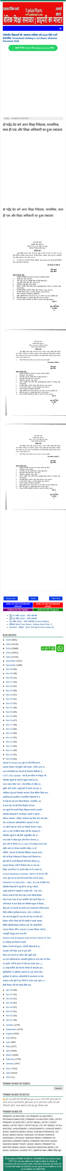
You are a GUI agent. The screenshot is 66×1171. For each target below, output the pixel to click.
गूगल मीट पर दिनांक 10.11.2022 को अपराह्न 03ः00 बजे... (25, 844)
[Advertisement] (31, 84)
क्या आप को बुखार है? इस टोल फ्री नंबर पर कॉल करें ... (23, 916)
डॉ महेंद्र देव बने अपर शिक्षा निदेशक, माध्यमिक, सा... (22, 801)
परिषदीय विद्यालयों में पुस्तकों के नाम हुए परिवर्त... (21, 886)
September (11, 1029)
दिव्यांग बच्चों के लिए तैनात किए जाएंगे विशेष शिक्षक (22, 895)
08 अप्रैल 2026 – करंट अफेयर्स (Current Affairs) (29, 621)
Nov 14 (9, 737)
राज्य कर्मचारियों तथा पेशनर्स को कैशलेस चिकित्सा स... (23, 771)
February (10, 1059)
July (8, 1038)
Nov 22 (9, 703)
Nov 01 (9, 1020)
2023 (8, 652)
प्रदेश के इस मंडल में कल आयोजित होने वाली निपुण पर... (24, 899)
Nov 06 (9, 998)
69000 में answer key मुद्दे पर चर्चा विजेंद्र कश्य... (22, 763)
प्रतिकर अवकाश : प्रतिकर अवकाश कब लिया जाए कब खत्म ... (26, 818)
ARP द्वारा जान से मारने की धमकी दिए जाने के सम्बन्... (24, 878)
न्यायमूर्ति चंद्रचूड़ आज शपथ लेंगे (14, 933)
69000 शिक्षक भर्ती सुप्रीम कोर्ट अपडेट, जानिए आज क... (24, 767)
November (11, 665)
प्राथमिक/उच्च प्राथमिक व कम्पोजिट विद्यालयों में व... (22, 797)
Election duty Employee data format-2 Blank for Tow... (27, 938)
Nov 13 (9, 741)
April (8, 1051)
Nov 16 (9, 729)
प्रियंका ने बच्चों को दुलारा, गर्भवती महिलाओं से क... (22, 946)
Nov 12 (9, 746)
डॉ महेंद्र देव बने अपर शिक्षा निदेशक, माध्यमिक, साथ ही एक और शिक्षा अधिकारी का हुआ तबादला (32, 127)
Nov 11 (9, 750)
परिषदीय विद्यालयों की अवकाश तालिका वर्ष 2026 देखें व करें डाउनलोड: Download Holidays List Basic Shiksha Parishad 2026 (30, 38)
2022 (8, 657)
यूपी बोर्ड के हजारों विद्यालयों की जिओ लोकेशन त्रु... (22, 861)
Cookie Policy (40, 1169)
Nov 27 (9, 682)
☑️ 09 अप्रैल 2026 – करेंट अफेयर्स (23, 618)
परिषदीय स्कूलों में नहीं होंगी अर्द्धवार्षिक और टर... (21, 835)
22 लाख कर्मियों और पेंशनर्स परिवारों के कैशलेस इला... (23, 968)
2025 (8, 644)
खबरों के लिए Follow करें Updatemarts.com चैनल (34, 48)
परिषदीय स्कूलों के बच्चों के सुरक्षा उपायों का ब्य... (21, 780)
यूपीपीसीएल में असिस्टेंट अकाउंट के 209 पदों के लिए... (23, 972)
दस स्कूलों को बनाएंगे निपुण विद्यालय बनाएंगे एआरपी (22, 810)
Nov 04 (9, 1007)
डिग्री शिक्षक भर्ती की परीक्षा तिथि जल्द (17, 985)
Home (33, 598)
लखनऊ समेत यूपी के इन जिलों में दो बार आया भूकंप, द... (24, 980)
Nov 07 (9, 994)
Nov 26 (9, 686)
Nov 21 (9, 707)
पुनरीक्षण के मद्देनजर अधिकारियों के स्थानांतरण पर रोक (23, 976)
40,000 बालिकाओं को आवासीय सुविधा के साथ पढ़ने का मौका (26, 959)
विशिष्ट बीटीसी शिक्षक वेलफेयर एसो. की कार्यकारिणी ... (23, 925)
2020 (8, 1073)
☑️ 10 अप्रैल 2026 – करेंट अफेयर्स (23, 615)
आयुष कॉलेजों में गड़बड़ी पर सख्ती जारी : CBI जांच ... (23, 891)
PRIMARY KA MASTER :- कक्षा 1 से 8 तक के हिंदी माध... (27, 882)
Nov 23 (9, 699)
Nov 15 (9, 733)
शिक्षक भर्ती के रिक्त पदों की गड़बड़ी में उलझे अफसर (22, 921)
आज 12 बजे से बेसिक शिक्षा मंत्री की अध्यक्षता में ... (22, 831)
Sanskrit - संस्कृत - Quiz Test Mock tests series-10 (31, 627)
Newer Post (10, 598)
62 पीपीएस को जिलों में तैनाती (14, 942)
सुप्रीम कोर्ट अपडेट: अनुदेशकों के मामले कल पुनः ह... (23, 788)
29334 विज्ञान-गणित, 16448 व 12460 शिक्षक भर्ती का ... (25, 929)
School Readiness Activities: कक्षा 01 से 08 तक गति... (26, 874)
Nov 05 (9, 1003)
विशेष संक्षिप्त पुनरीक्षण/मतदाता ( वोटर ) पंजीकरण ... (23, 912)
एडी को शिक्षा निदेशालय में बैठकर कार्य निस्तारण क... (22, 856)
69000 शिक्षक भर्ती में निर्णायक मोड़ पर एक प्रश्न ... (22, 865)
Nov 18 (9, 720)
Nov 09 (9, 759)
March (9, 1055)
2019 (8, 1077)
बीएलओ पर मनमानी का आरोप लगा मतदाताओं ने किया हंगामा (26, 908)
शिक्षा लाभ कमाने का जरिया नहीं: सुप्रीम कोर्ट (19, 955)
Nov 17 (9, 724)
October (10, 1025)
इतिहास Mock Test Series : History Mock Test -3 (30, 624)
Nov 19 (9, 716)
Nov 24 (9, 695)
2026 (8, 640)
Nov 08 (9, 990)
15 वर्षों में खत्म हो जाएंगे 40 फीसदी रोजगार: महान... (23, 827)
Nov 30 (9, 669)
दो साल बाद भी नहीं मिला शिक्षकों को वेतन (19, 805)
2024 (8, 648)
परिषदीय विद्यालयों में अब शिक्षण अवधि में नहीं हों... (22, 814)
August (9, 1033)
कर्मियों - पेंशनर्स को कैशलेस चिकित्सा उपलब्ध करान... (23, 852)
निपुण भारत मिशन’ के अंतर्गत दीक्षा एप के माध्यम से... (23, 869)
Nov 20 (9, 712)
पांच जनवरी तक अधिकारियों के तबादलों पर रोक (21, 822)
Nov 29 (9, 673)
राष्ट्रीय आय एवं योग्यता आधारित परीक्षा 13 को (20, 848)
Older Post (56, 598)
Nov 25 (9, 690)
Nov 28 (9, 678)
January (10, 1063)
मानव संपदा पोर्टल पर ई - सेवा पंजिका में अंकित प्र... (22, 784)
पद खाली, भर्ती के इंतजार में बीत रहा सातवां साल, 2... (23, 963)
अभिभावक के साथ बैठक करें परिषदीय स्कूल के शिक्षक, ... (25, 903)
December (11, 661)
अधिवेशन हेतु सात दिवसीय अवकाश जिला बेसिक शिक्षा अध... (26, 793)
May (8, 1046)
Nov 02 (9, 1015)
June (8, 1042)
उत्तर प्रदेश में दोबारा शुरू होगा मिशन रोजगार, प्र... (21, 839)
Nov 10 (9, 754)
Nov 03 (9, 1011)
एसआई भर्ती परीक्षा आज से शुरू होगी (17, 951)
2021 (8, 1068)
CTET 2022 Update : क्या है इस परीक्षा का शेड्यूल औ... (25, 775)
